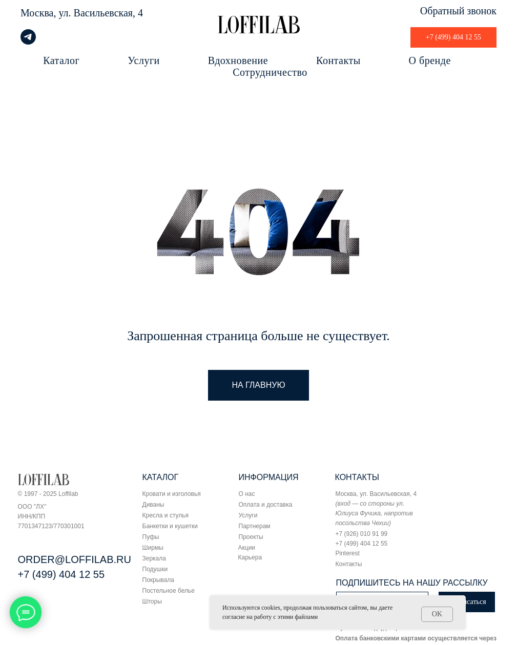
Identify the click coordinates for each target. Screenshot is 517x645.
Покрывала (158, 580)
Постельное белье (168, 590)
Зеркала (154, 558)
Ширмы (152, 547)
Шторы (152, 601)
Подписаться (466, 602)
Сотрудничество (270, 72)
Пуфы (150, 536)
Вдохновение (238, 60)
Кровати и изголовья (171, 493)
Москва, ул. (45, 12)
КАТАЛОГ (160, 477)
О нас (247, 493)
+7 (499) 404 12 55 (61, 574)
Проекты (251, 536)
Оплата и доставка (266, 504)
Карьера (250, 557)
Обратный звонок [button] (458, 10)
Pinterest (348, 553)
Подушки (155, 569)
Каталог (61, 60)
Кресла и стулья (165, 515)
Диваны (153, 504)
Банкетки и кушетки (170, 526)
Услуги (144, 60)
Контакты (338, 60)
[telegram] (28, 41)
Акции (247, 547)
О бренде (430, 60)
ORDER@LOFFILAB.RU (74, 559)
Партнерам (255, 526)
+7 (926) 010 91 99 (362, 533)
